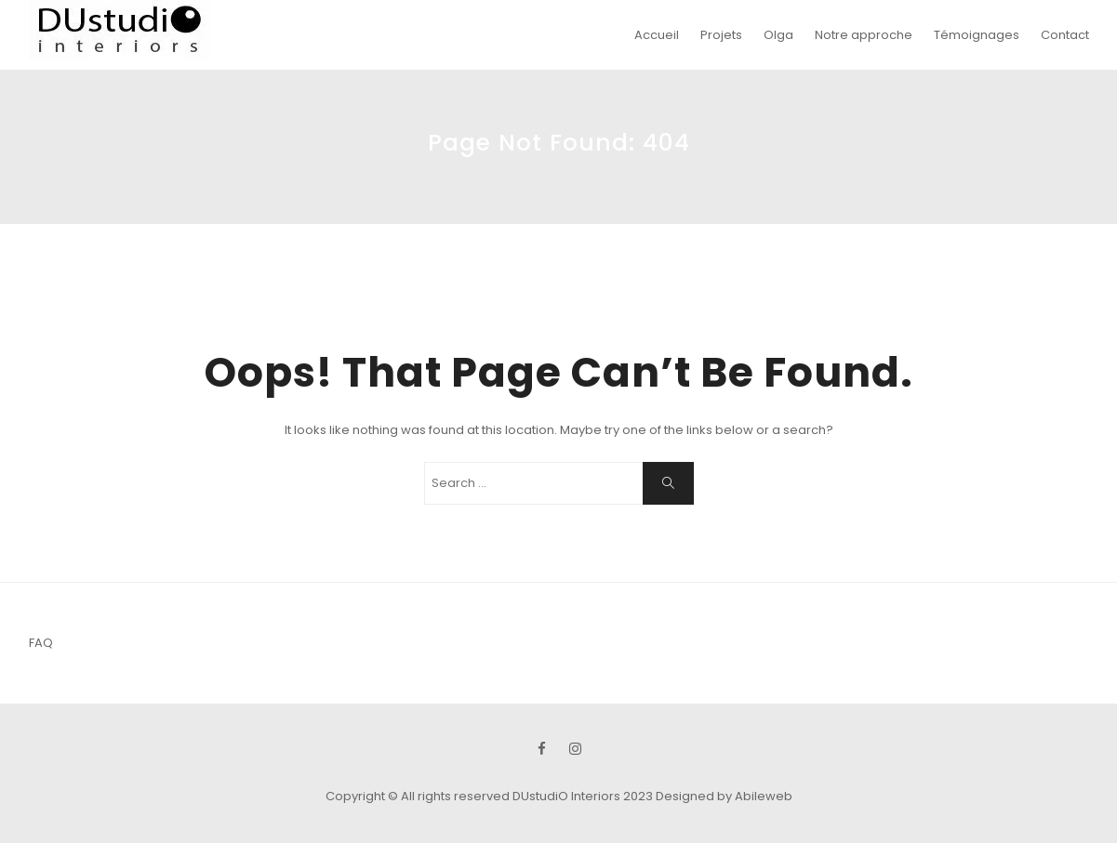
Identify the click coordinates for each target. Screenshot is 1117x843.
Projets (721, 35)
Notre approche (863, 35)
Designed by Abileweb (724, 796)
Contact (1065, 35)
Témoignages (976, 35)
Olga (778, 35)
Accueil (656, 35)
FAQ (41, 643)
